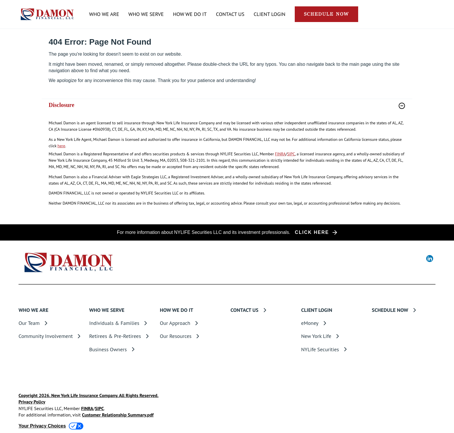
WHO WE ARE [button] (104, 14)
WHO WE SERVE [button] (146, 14)
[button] (326, 14)
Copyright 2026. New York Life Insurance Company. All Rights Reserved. (88, 395)
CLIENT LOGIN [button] (269, 14)
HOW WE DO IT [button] (189, 14)
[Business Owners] (121, 349)
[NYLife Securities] (333, 349)
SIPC (291, 154)
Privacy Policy (32, 402)
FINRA (280, 154)
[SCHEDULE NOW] (403, 310)
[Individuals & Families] (121, 323)
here (61, 145)
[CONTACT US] (230, 14)
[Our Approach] (192, 323)
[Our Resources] (192, 336)
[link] (227, 109)
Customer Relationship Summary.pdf (117, 415)
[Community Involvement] (50, 336)
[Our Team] (50, 323)
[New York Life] (333, 336)
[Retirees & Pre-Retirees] (121, 336)
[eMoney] (333, 323)
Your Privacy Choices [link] (42, 425)
